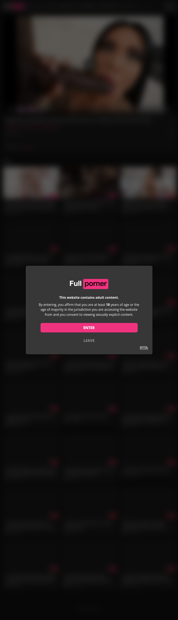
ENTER (89, 327)
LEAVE (88, 340)
